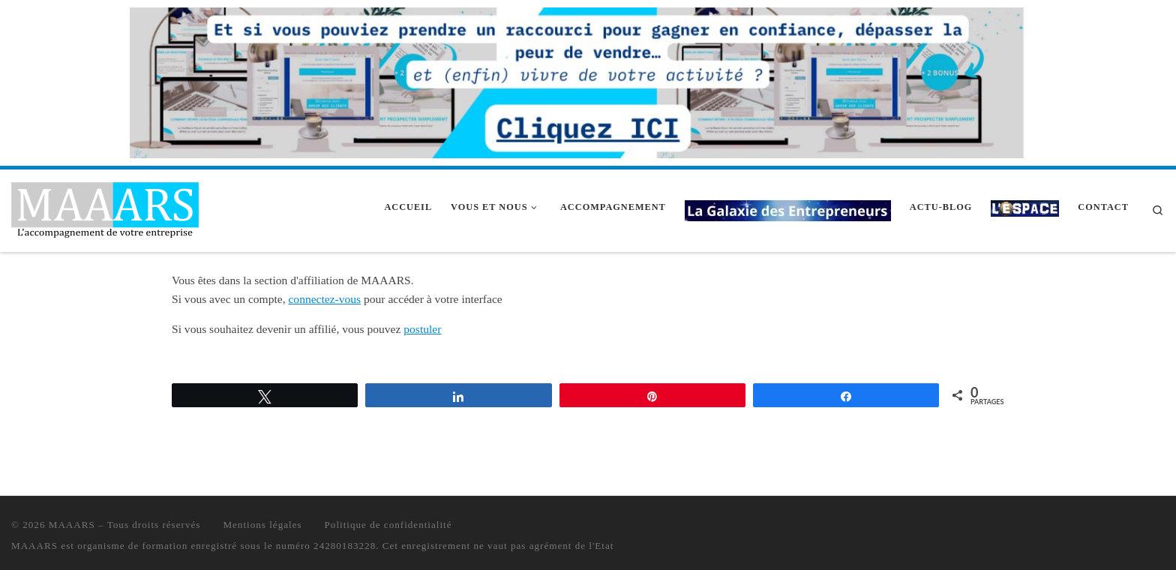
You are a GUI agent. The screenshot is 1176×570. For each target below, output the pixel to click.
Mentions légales (262, 524)
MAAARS (72, 524)
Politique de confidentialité (388, 524)
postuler (422, 328)
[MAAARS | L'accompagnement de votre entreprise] (105, 208)
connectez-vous (324, 298)
